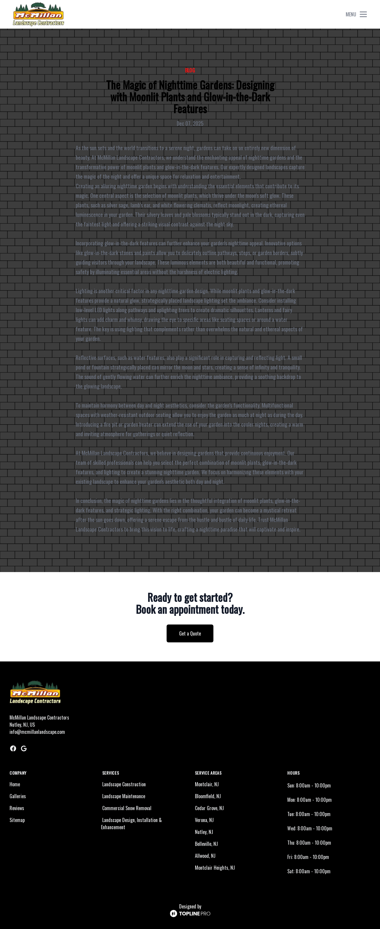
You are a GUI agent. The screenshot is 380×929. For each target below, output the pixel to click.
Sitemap (17, 820)
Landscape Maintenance (123, 796)
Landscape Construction (124, 784)
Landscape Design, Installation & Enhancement (131, 823)
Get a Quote (190, 633)
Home (15, 784)
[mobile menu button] (363, 14)
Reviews (17, 808)
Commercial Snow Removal (126, 808)
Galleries (18, 796)
